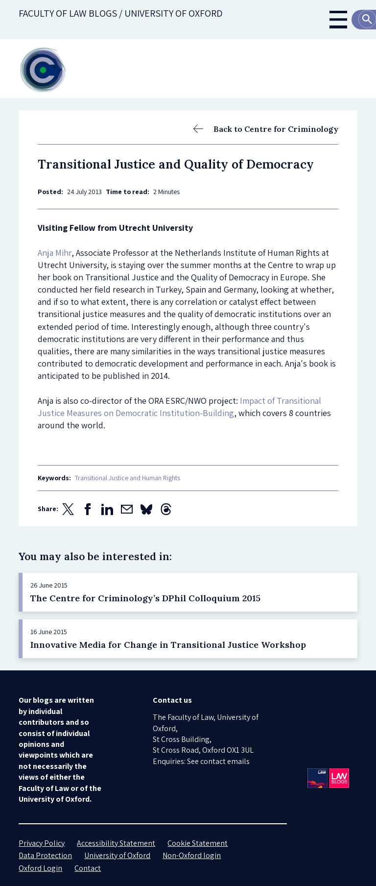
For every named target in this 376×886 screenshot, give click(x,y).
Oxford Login (40, 868)
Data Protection (45, 855)
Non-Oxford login (192, 855)
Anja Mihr (54, 252)
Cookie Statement (197, 843)
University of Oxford (117, 855)
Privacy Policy (42, 843)
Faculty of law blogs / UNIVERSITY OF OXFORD (121, 13)
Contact (87, 868)
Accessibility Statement (116, 843)
